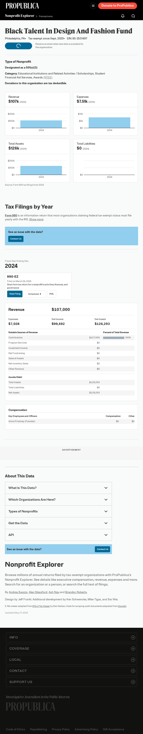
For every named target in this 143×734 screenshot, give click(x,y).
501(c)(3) (31, 67)
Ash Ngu (54, 592)
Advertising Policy (86, 729)
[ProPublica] (22, 5)
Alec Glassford (38, 592)
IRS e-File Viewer (41, 606)
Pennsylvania (46, 16)
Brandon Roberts (76, 592)
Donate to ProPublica (117, 6)
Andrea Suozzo (18, 592)
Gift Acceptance (113, 729)
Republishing (38, 729)
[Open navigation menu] (93, 5)
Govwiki (122, 606)
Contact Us (15, 238)
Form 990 (11, 215)
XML (51, 293)
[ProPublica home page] (30, 706)
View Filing (15, 293)
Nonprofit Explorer (19, 16)
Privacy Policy (61, 729)
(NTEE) (47, 77)
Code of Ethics (15, 729)
